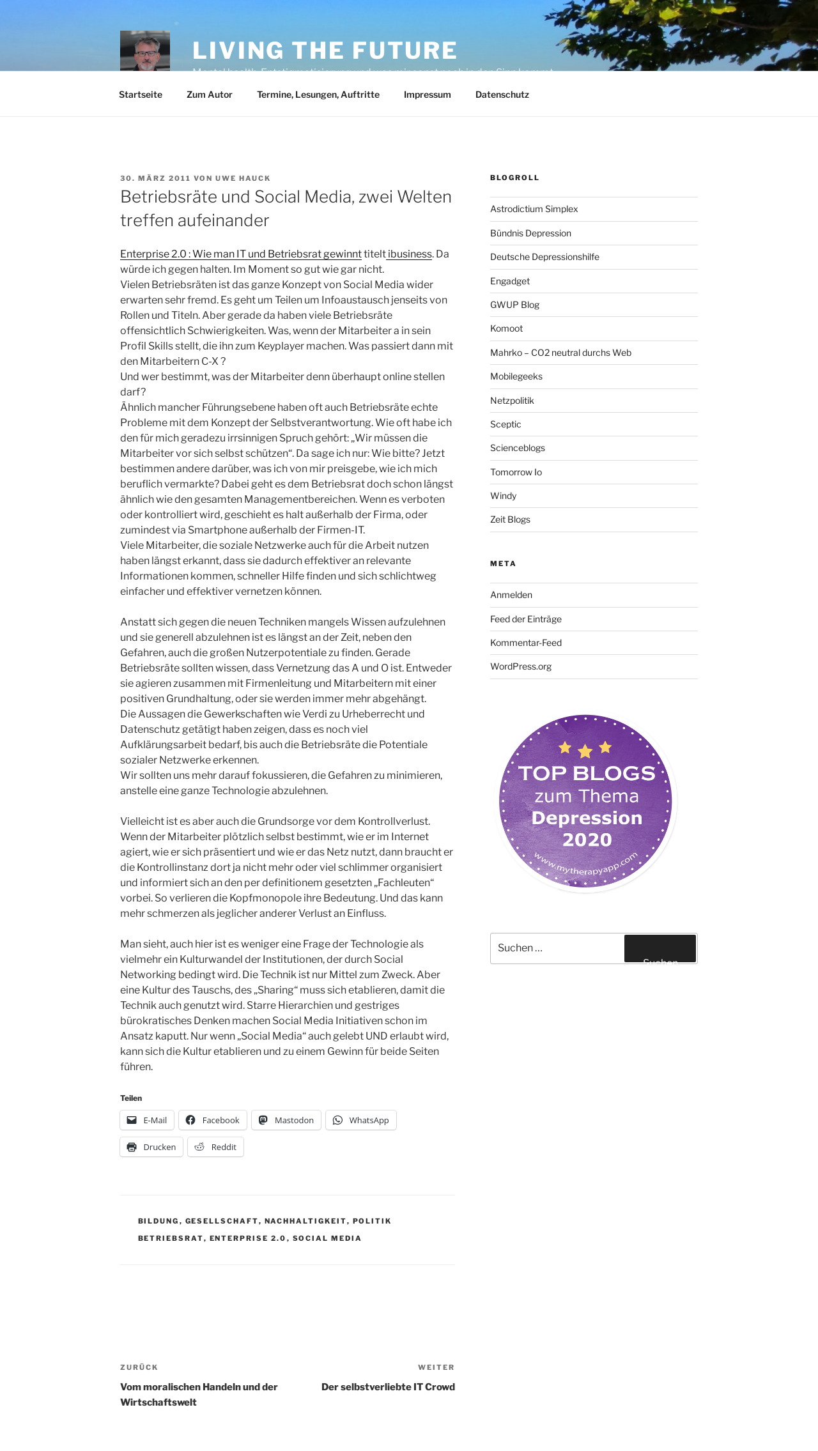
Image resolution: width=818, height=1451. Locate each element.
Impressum (427, 94)
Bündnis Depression (530, 232)
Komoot (506, 328)
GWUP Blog (514, 304)
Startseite (140, 94)
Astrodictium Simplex (534, 208)
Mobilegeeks (516, 376)
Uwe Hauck (243, 178)
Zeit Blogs (510, 519)
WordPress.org (521, 666)
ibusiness (409, 254)
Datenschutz (502, 94)
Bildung (159, 1221)
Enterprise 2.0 (248, 1238)
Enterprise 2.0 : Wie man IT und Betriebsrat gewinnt (241, 254)
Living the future (325, 50)
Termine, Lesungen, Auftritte (318, 94)
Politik (372, 1221)
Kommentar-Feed (526, 642)
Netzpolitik (512, 400)
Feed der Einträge (526, 618)
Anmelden (511, 594)
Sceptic (505, 423)
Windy (503, 495)
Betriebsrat (171, 1238)
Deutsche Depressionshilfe (544, 256)
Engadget (510, 280)
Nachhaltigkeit (306, 1221)
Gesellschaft (222, 1221)
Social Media (328, 1238)
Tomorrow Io (516, 471)
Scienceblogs (517, 447)
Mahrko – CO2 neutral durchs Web (560, 352)
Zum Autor (210, 94)
